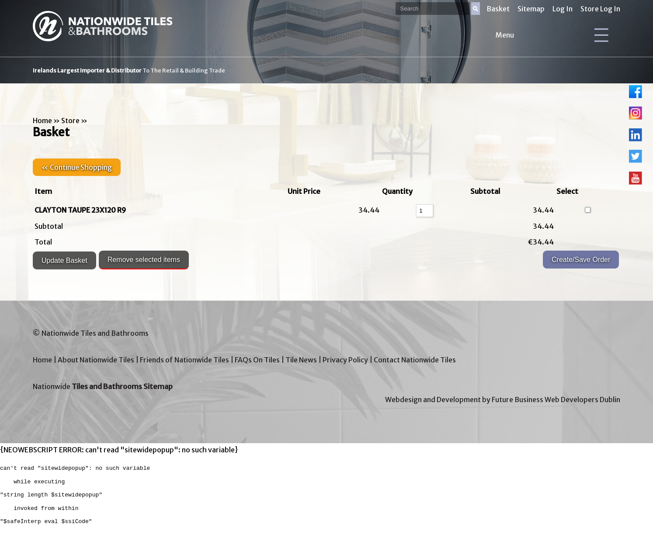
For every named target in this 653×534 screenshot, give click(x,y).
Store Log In (600, 8)
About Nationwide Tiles (96, 359)
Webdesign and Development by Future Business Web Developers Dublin (502, 399)
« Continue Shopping (77, 167)
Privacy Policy (345, 359)
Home (42, 120)
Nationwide (103, 386)
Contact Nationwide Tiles (415, 359)
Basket (498, 8)
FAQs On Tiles (257, 359)
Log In (562, 8)
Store (70, 120)
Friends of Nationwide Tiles (184, 359)
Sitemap (531, 8)
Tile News (301, 359)
